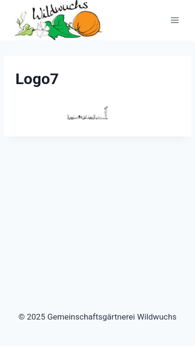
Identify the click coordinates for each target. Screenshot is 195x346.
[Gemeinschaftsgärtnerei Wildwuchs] (60, 20)
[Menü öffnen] (174, 20)
